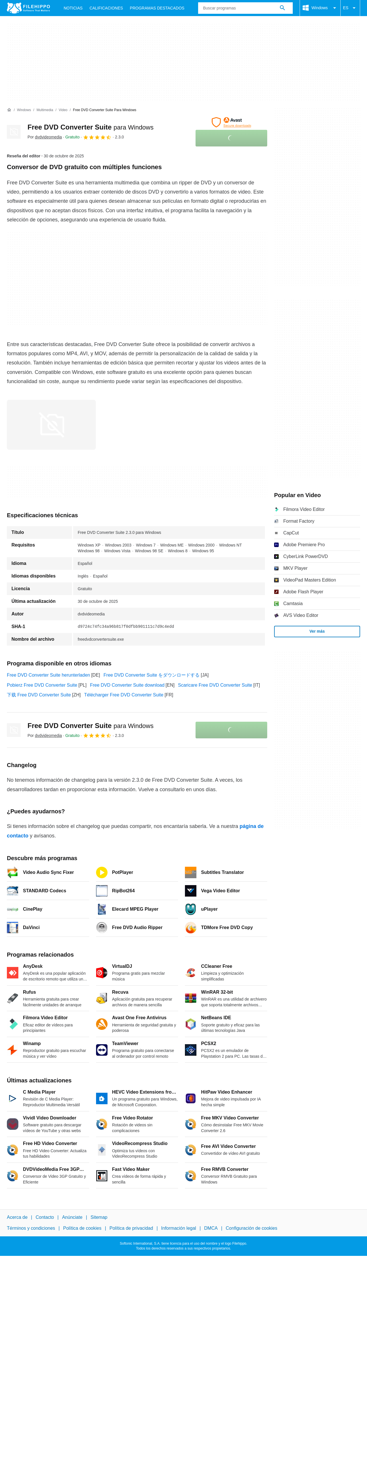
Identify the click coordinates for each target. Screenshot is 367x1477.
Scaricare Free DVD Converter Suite (215, 685)
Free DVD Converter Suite (90, 127)
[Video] (63, 110)
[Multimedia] (44, 110)
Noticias (73, 8)
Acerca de (17, 1217)
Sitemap (99, 1217)
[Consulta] (245, 8)
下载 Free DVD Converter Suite (39, 694)
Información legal (178, 1228)
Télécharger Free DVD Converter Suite (123, 694)
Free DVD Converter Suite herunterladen (48, 675)
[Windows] (24, 110)
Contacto (45, 1217)
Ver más (317, 631)
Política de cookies (82, 1228)
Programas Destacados (157, 8)
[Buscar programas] (282, 8)
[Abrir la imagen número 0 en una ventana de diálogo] (51, 425)
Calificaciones (106, 8)
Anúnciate (72, 1217)
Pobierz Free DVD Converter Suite (42, 685)
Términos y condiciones (31, 1228)
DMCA (211, 1228)
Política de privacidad (131, 1228)
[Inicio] (9, 110)
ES (350, 8)
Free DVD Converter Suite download (127, 685)
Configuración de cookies (251, 1228)
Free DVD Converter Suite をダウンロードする (152, 675)
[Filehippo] (28, 8)
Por (45, 137)
